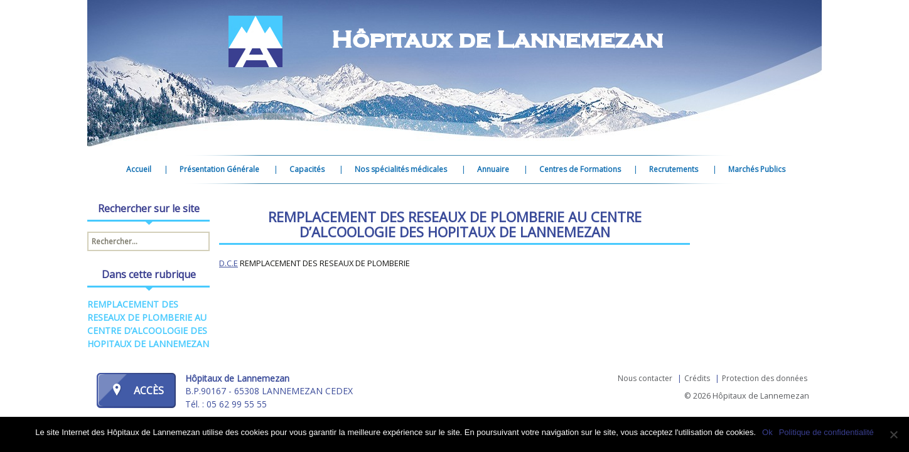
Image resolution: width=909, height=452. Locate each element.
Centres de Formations (580, 169)
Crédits (697, 378)
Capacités (307, 169)
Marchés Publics (756, 169)
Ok (767, 432)
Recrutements (673, 169)
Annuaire (493, 169)
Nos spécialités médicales (401, 169)
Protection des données (764, 378)
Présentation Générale (219, 169)
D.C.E (228, 263)
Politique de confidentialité (826, 432)
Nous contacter (645, 378)
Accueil (138, 169)
